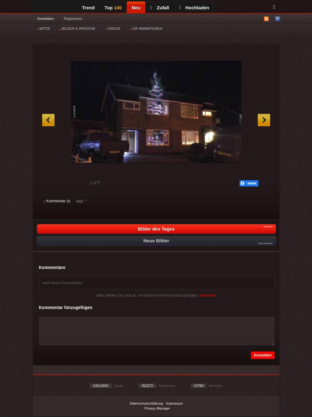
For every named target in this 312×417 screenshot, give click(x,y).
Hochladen (194, 7)
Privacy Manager (157, 408)
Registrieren (73, 18)
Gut (50, 184)
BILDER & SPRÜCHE (77, 28)
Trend (88, 7)
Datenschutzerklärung (146, 403)
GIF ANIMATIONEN (146, 28)
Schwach (74, 184)
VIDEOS (113, 28)
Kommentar (57, 201)
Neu (136, 7)
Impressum (174, 403)
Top (113, 7)
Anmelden (45, 18)
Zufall (159, 7)
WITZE (43, 28)
